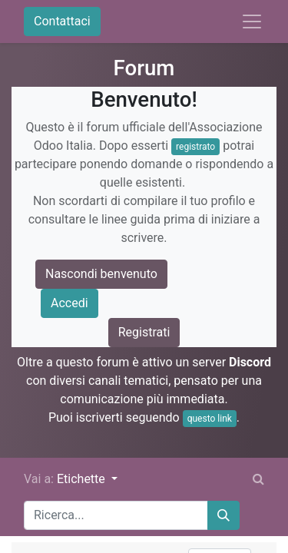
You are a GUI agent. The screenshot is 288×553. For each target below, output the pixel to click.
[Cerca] (223, 515)
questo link (209, 418)
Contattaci (62, 21)
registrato (195, 146)
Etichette (82, 479)
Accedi (69, 303)
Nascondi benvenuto (101, 274)
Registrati (144, 332)
